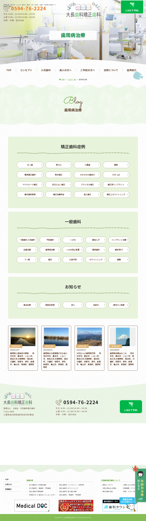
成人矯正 (87, 194)
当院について (111, 70)
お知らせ (8, 484)
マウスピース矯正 (30, 185)
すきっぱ (116, 175)
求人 (73, 305)
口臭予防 (73, 260)
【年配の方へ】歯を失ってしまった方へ (42, 495)
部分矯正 (58, 175)
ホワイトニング (95, 260)
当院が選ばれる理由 (109, 488)
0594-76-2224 (28, 8)
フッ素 (27, 260)
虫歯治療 (27, 250)
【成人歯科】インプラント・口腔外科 (71, 485)
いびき (73, 240)
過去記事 (27, 305)
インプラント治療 (118, 240)
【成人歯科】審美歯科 (35, 491)
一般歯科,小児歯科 (27, 240)
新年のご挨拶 (118, 305)
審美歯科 (96, 250)
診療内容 (30, 480)
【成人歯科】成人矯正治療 (68, 491)
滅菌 (119, 260)
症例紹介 (132, 70)
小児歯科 (46, 70)
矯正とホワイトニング (116, 194)
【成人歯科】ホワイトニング (68, 488)
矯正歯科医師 (30, 194)
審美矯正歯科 (30, 175)
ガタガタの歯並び (87, 175)
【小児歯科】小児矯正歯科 (37, 485)
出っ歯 (30, 165)
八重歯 (87, 165)
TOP (8, 70)
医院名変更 (50, 305)
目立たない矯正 (58, 185)
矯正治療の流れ (108, 491)
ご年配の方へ (87, 70)
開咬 (116, 165)
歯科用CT (119, 250)
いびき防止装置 (73, 250)
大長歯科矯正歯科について (110, 480)
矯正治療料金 (58, 194)
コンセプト (26, 70)
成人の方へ (65, 70)
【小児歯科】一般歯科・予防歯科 (39, 488)
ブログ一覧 (72, 79)
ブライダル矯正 (87, 185)
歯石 (50, 260)
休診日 (96, 305)
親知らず (96, 240)
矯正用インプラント (116, 185)
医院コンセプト (108, 485)
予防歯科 (50, 240)
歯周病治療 (50, 250)
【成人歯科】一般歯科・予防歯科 (70, 495)
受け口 (58, 165)
